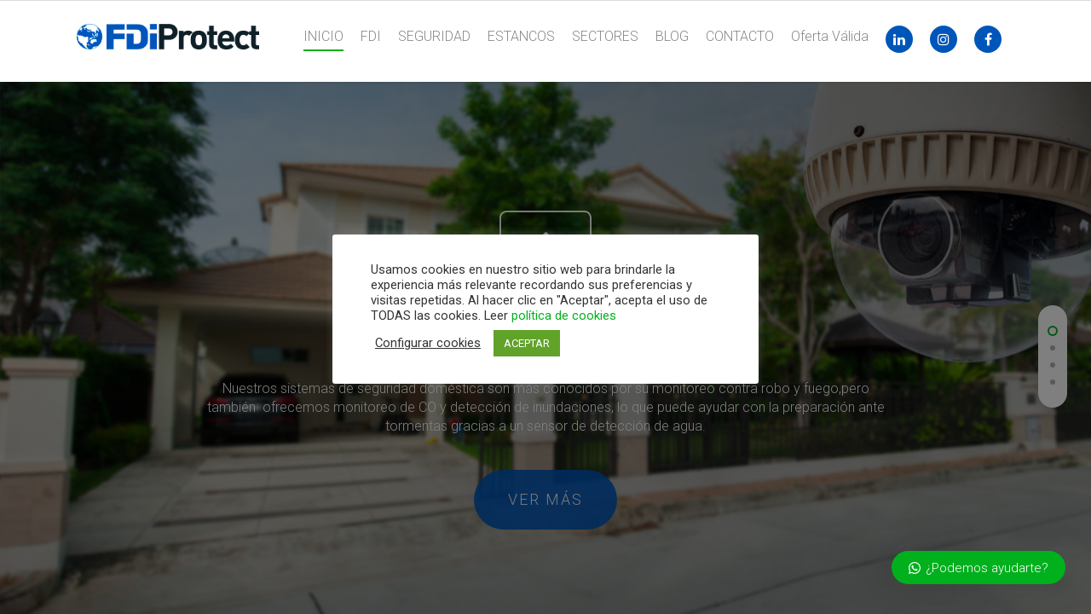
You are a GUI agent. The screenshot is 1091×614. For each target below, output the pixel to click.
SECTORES (605, 36)
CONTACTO (740, 36)
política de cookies (563, 315)
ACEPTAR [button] (527, 343)
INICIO (323, 36)
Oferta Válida (830, 36)
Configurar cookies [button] (428, 342)
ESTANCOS (521, 36)
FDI (371, 36)
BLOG (672, 36)
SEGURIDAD (434, 36)
